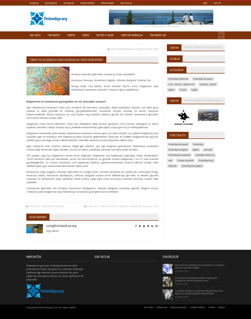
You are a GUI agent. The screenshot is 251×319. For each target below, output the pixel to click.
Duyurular (69, 3)
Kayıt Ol (218, 3)
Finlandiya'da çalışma (192, 166)
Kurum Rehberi (87, 3)
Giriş (205, 3)
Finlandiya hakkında (53, 206)
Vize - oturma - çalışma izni (182, 84)
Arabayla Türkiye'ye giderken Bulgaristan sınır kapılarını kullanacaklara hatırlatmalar (199, 292)
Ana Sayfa (35, 35)
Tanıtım (211, 307)
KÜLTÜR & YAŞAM (104, 35)
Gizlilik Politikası (197, 307)
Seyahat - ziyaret (208, 84)
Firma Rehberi (107, 3)
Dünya (85, 35)
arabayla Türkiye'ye (130, 206)
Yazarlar (33, 3)
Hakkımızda (161, 307)
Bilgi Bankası (51, 3)
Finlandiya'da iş (207, 160)
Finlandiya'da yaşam (204, 78)
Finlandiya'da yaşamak (180, 155)
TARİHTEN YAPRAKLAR (132, 35)
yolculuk (147, 206)
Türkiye (71, 35)
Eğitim (171, 89)
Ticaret (183, 89)
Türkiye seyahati (109, 206)
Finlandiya (54, 35)
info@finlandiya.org (61, 226)
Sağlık (195, 89)
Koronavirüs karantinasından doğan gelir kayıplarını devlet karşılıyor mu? (196, 279)
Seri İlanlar (126, 3)
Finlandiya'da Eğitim (178, 149)
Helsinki (172, 166)
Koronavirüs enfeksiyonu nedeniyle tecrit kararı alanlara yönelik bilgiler (197, 266)
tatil (155, 206)
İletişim (221, 307)
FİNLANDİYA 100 (158, 35)
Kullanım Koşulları (179, 307)
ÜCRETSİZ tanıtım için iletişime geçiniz (161, 26)
